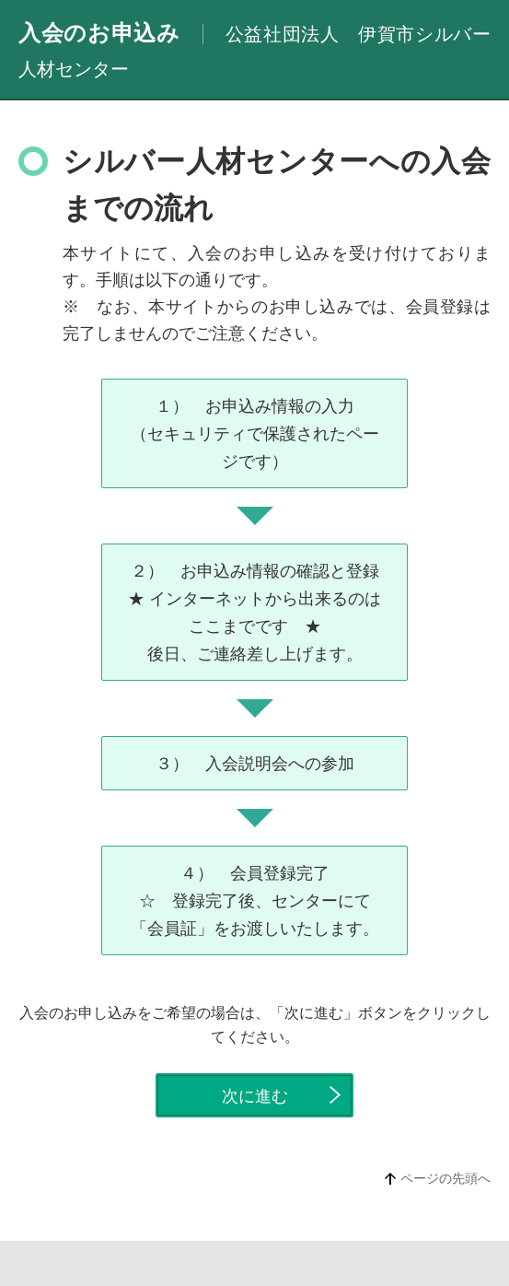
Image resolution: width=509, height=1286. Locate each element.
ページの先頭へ (445, 1178)
